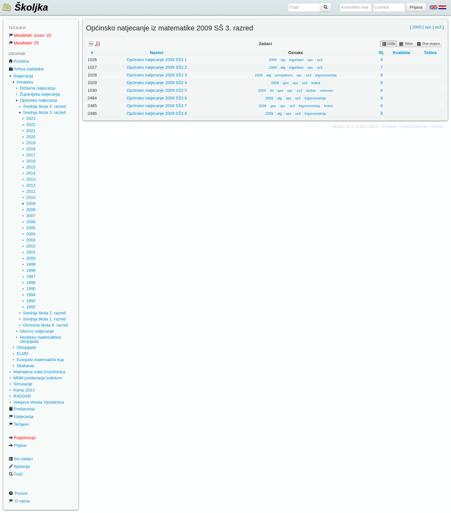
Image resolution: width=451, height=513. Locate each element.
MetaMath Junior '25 (30, 35)
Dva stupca (428, 44)
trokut (315, 83)
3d (271, 90)
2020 (30, 136)
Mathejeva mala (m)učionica (39, 371)
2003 (30, 240)
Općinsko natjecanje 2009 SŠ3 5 (156, 90)
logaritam (296, 60)
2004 (30, 234)
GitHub (437, 126)
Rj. (382, 52)
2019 (30, 142)
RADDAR (22, 396)
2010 (30, 197)
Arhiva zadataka (26, 69)
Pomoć (18, 493)
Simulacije (22, 384)
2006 (30, 221)
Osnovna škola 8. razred (45, 325)
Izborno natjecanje (37, 331)
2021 (30, 130)
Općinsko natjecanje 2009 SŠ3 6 (156, 98)
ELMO (22, 353)
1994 (30, 294)
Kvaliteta (401, 52)
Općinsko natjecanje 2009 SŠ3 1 (156, 59)
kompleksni (284, 75)
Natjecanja (23, 76)
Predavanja (22, 408)
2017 (30, 155)
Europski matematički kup (40, 359)
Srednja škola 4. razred (44, 106)
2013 (30, 179)
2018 (30, 148)
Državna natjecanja (37, 88)
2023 (30, 118)
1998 (30, 270)
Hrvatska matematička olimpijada (40, 339)
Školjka (25, 7)
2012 (30, 185)
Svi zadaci (21, 458)
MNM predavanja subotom (37, 377)
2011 (30, 191)
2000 (30, 258)
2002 (30, 246)
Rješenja (19, 466)
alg (282, 60)
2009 (30, 203)
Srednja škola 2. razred (44, 313)
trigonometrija (326, 75)
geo (285, 83)
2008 (30, 209)
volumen (326, 90)
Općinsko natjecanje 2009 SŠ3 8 (156, 113)
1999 (30, 264)
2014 (30, 173)
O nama (19, 501)
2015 (30, 167)
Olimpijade (26, 347)
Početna (19, 61)
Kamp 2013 (24, 390)
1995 (30, 288)
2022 (30, 124)
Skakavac (25, 365)
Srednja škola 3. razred (44, 112)
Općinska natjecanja (38, 100)
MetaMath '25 (24, 43)
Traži (16, 474)
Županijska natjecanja (40, 94)
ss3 (438, 27)
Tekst (406, 44)
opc (428, 27)
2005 (30, 227)
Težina (430, 52)
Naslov (157, 52)
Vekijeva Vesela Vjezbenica (38, 402)
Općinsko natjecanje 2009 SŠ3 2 (156, 67)
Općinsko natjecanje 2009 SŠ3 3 (156, 75)
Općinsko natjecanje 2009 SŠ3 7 (156, 105)
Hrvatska (25, 82)
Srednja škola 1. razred (44, 319)
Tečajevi (19, 424)
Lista (388, 44)
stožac (311, 90)
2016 (30, 161)
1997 (30, 276)
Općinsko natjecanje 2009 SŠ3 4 (156, 82)
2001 (30, 252)
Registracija (22, 437)
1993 (30, 300)
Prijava (18, 445)
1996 (30, 282)
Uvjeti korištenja (413, 126)
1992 (30, 306)
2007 (30, 215)
